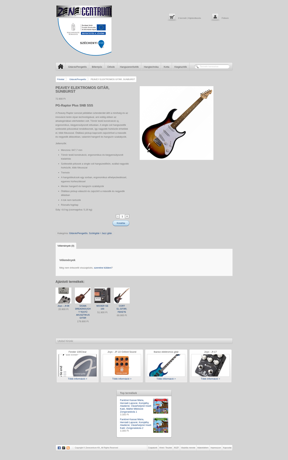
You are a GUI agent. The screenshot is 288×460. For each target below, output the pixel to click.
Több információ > (77, 379)
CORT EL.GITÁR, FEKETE (122, 309)
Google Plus (63, 447)
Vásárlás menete (188, 448)
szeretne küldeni (102, 267)
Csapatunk (152, 448)
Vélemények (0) (66, 245)
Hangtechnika (151, 66)
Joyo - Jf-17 (210, 352)
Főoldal (60, 79)
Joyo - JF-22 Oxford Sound (121, 352)
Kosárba (121, 223)
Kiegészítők (181, 66)
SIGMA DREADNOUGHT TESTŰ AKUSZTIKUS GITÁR (83, 312)
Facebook (59, 447)
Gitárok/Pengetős (77, 66)
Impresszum (216, 448)
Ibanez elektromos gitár (166, 352)
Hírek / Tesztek (165, 448)
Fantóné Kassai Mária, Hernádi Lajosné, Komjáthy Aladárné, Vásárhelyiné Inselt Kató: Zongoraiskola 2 (144, 423)
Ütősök (111, 66)
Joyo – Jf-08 (63, 306)
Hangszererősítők (129, 66)
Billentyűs (97, 66)
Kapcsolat (227, 448)
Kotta (166, 66)
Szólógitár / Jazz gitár (100, 233)
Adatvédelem (203, 448)
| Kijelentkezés (184, 17)
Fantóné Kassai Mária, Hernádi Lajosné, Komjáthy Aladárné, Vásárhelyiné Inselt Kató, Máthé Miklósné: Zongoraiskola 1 (144, 406)
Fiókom (220, 17)
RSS (68, 447)
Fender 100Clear (78, 352)
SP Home (59, 66)
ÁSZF (176, 448)
